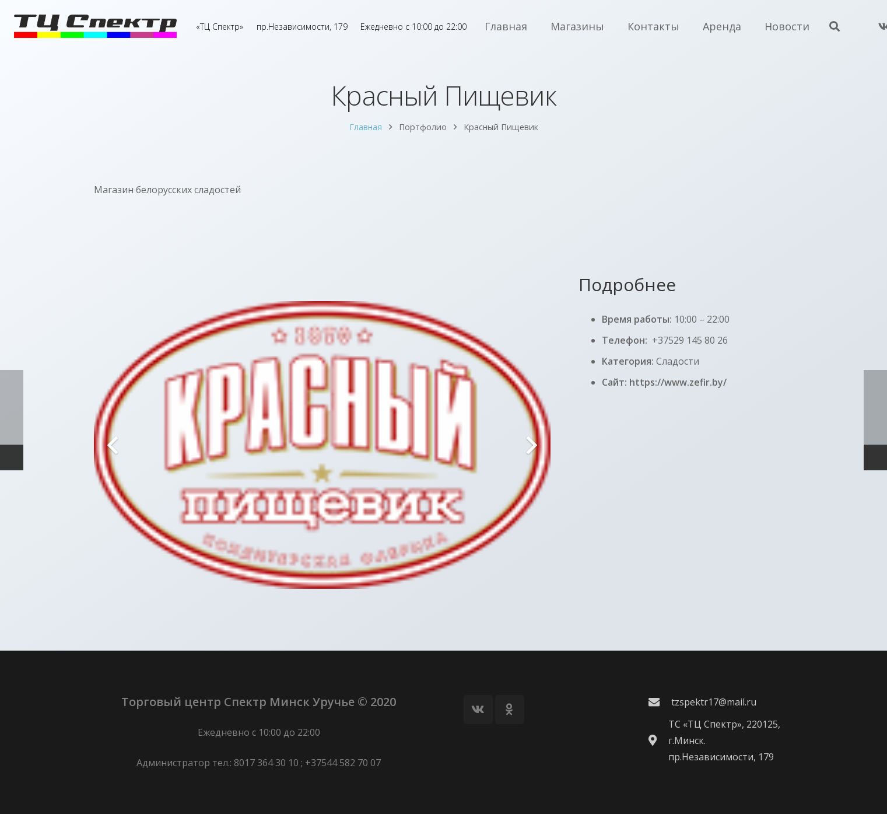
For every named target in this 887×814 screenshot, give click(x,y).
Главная (365, 140)
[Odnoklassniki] (509, 709)
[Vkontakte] (478, 709)
